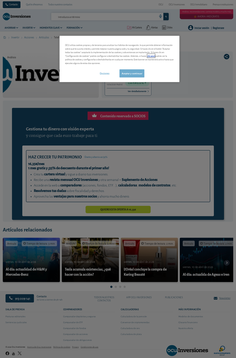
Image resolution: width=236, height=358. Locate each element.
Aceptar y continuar (132, 73)
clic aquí (151, 56)
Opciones (104, 73)
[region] (119, 59)
